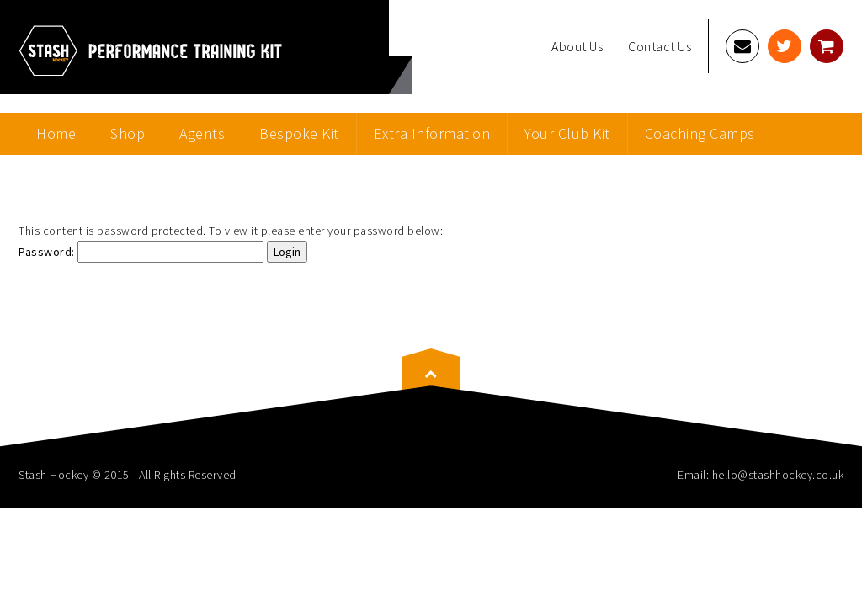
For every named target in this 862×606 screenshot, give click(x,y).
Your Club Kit (567, 133)
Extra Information (432, 133)
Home (56, 133)
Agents (202, 133)
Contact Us (659, 46)
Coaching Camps (700, 133)
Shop (127, 133)
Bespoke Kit (299, 133)
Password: (141, 251)
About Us (577, 46)
